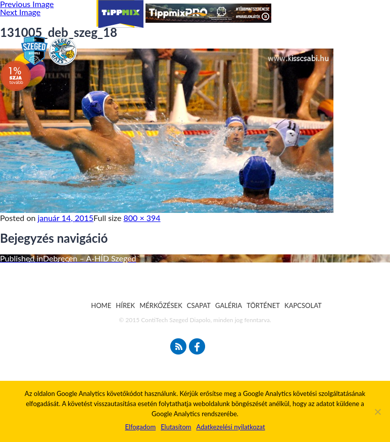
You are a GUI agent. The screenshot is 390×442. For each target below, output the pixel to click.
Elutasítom (176, 427)
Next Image (20, 12)
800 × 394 (142, 218)
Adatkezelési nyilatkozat (230, 427)
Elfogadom (140, 427)
